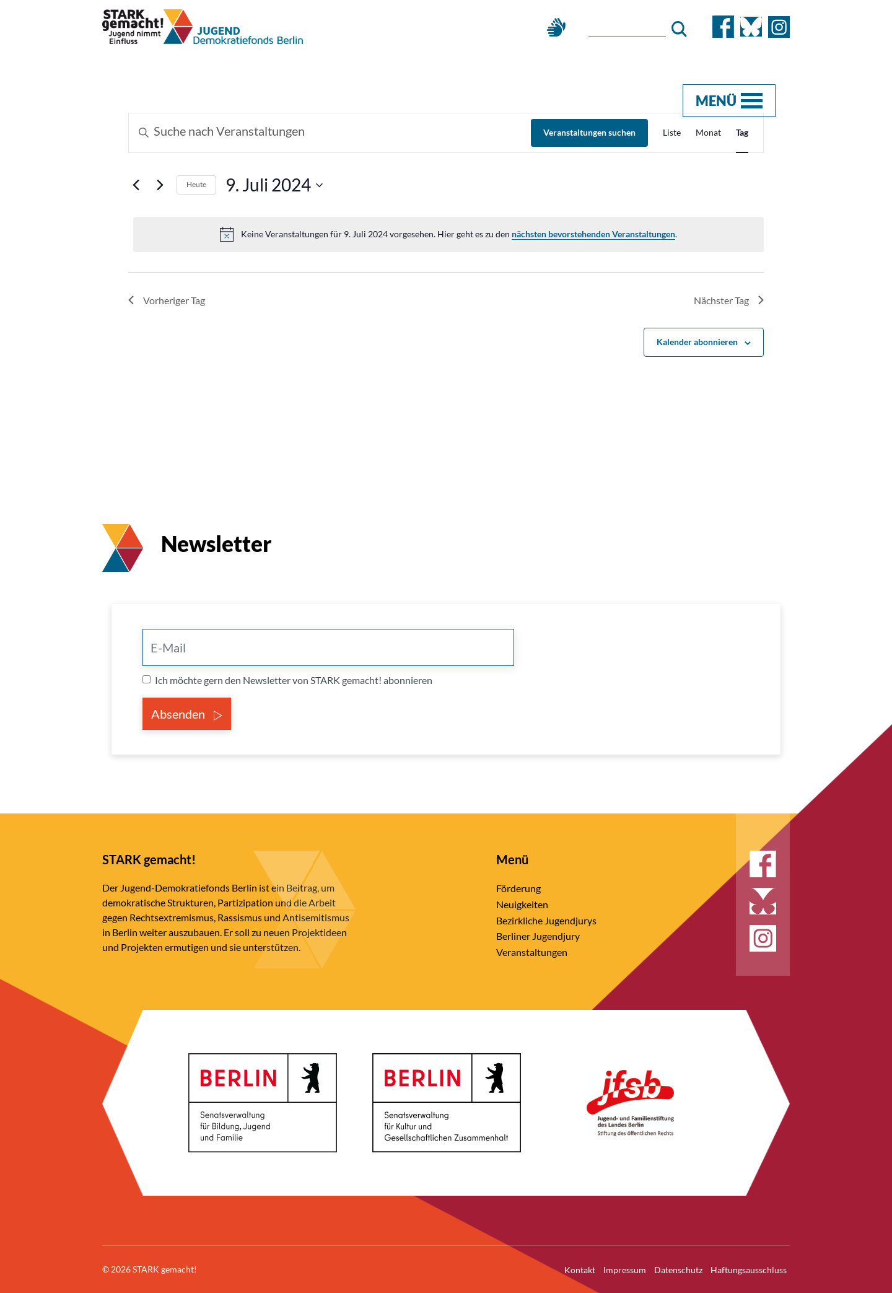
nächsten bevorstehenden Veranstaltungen (593, 234)
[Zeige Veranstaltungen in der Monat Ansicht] (708, 132)
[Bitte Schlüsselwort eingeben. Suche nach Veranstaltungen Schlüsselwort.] (330, 132)
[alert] (448, 234)
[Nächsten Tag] (159, 185)
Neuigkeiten (522, 904)
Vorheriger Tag (166, 300)
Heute (196, 184)
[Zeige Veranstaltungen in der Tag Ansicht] (742, 132)
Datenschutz (678, 1270)
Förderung (518, 888)
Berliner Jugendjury (538, 936)
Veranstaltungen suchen (589, 132)
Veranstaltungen (531, 952)
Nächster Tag (729, 300)
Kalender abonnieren (697, 341)
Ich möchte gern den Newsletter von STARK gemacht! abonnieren (293, 680)
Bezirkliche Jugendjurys (546, 920)
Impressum (624, 1270)
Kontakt (579, 1270)
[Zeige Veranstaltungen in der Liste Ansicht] (672, 132)
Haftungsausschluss (749, 1270)
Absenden (186, 713)
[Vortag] (135, 185)
